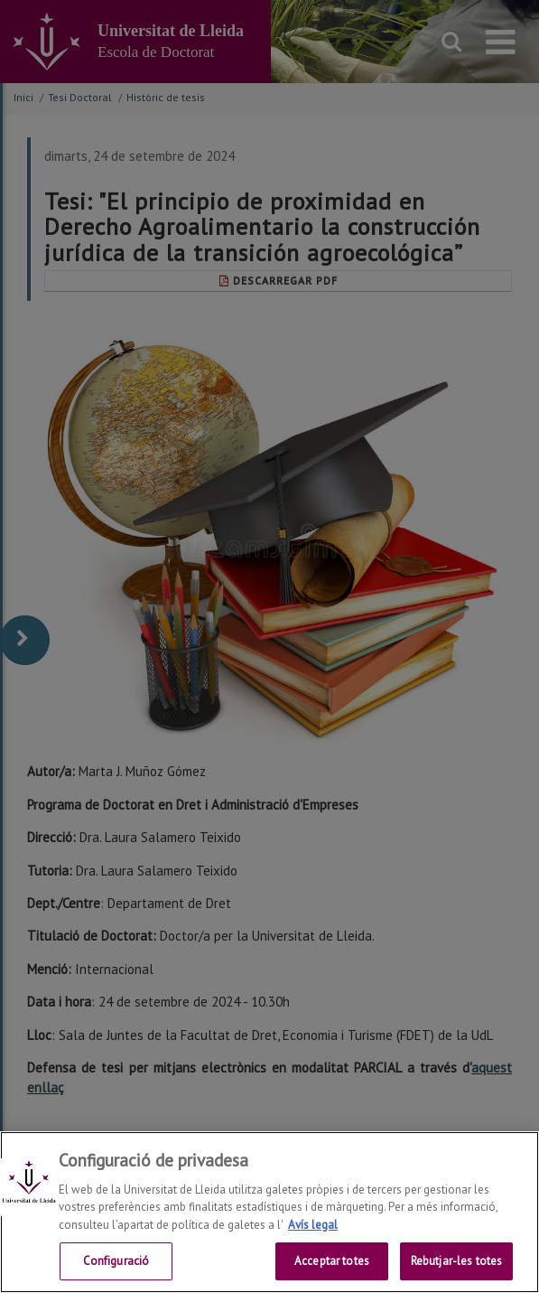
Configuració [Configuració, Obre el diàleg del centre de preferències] (116, 1261)
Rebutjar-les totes (456, 1261)
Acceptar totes (331, 1261)
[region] (269, 1212)
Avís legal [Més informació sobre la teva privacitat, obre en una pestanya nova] (313, 1224)
